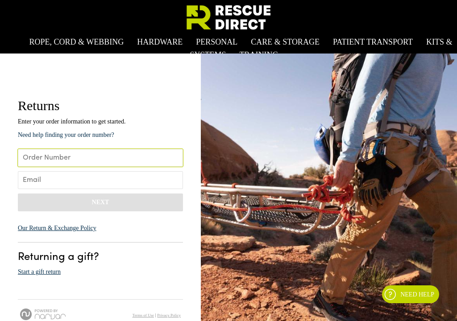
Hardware (160, 41)
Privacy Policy (169, 315)
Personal (216, 41)
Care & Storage (285, 41)
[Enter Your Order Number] (100, 158)
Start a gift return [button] (39, 271)
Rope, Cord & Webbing (76, 41)
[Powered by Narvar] (43, 314)
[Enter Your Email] (100, 180)
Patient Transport (373, 41)
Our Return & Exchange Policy (57, 228)
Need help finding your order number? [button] (66, 135)
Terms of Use (143, 315)
